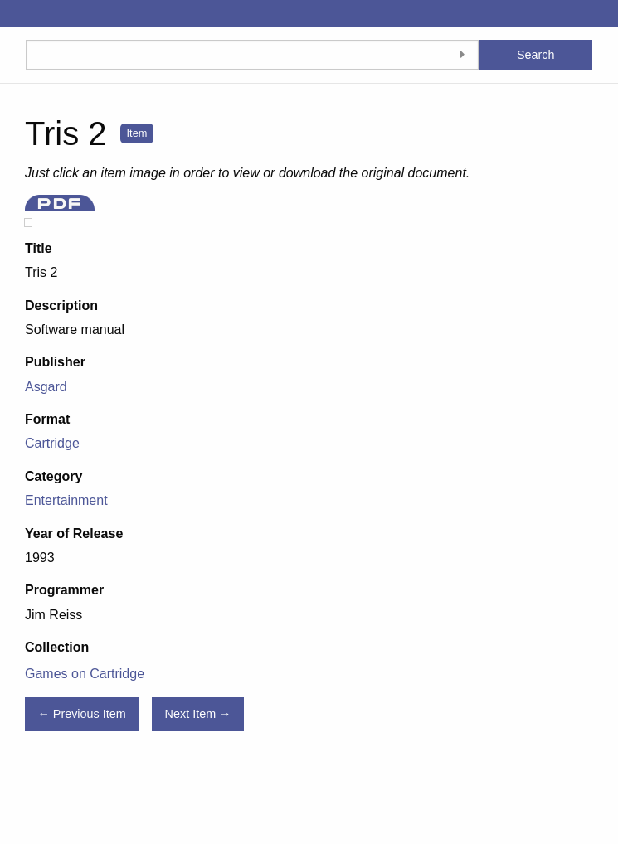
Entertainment (66, 500)
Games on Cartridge (84, 674)
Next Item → (198, 713)
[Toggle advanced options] (462, 55)
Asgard (46, 387)
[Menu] (13, 13)
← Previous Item (81, 713)
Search (536, 54)
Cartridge (52, 443)
